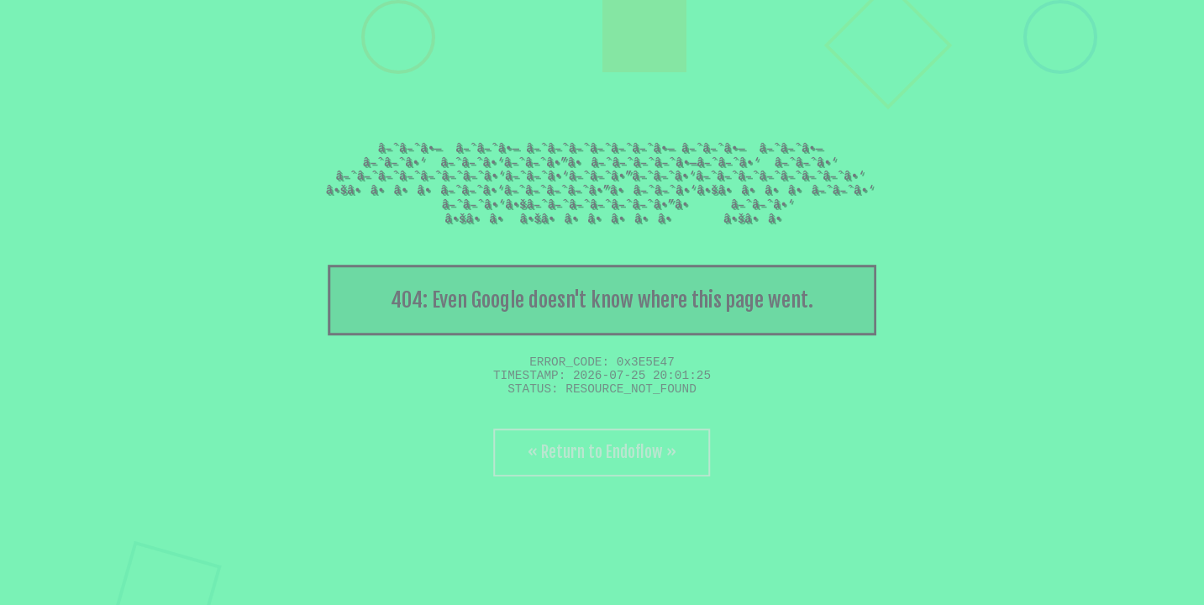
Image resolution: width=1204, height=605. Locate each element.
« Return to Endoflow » (602, 452)
